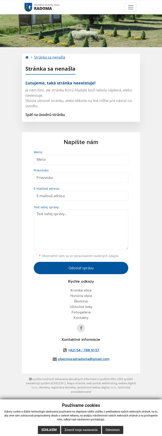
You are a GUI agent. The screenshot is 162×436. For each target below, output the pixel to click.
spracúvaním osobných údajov (96, 256)
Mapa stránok (76, 383)
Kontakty (81, 318)
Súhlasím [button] (49, 430)
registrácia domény (63, 387)
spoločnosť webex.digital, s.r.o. (97, 387)
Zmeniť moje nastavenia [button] (81, 430)
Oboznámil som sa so (78, 256)
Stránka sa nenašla (49, 57)
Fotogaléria (81, 312)
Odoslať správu (81, 268)
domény (44, 387)
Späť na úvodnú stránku (45, 114)
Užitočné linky (81, 307)
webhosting (109, 383)
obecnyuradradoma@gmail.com (83, 359)
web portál (93, 383)
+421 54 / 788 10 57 (83, 350)
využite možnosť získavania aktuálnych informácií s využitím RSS (72, 379)
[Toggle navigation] (131, 7)
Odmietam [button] (113, 430)
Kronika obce (81, 290)
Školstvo (81, 301)
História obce (81, 296)
